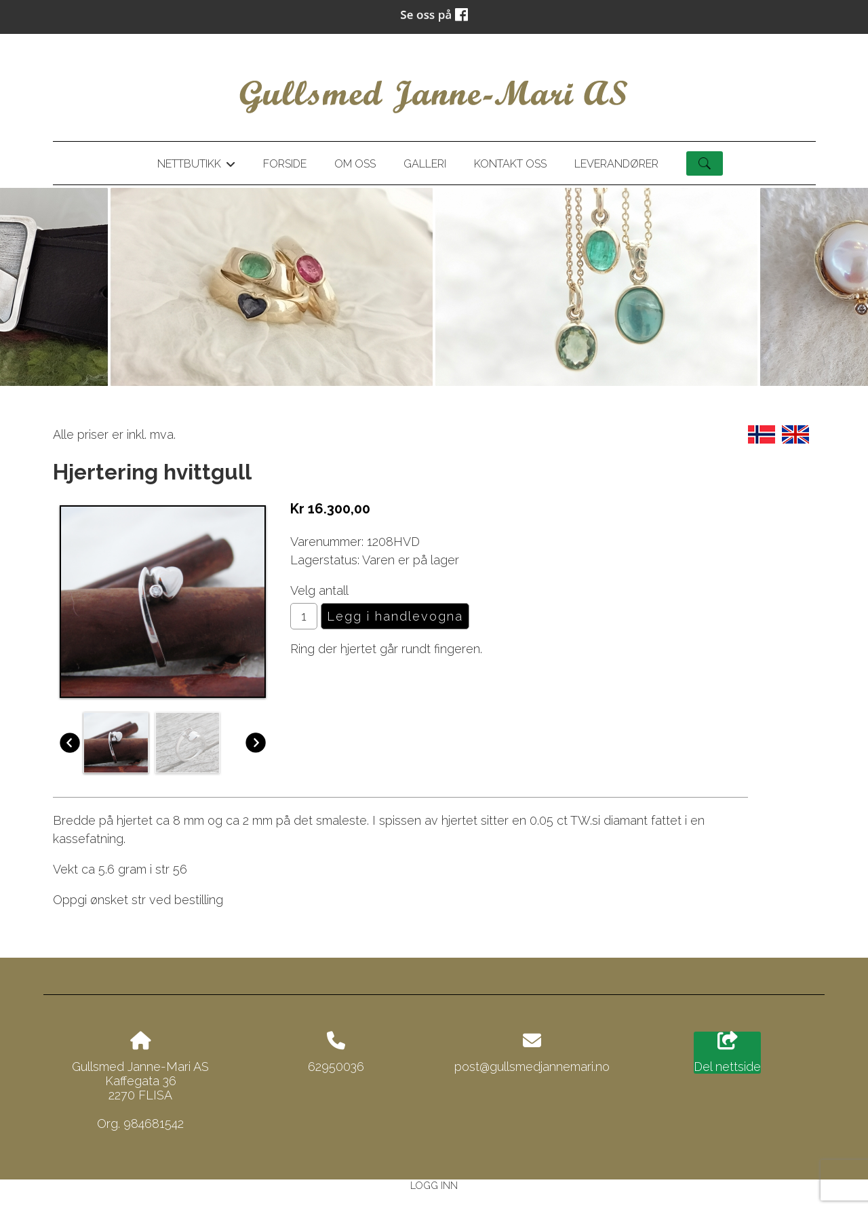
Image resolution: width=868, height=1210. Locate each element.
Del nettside (727, 1053)
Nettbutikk (196, 166)
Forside (285, 163)
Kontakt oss (510, 163)
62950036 (336, 1066)
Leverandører (616, 163)
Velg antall (319, 590)
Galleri (424, 163)
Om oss (355, 163)
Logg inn (434, 1185)
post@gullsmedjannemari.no (532, 1066)
